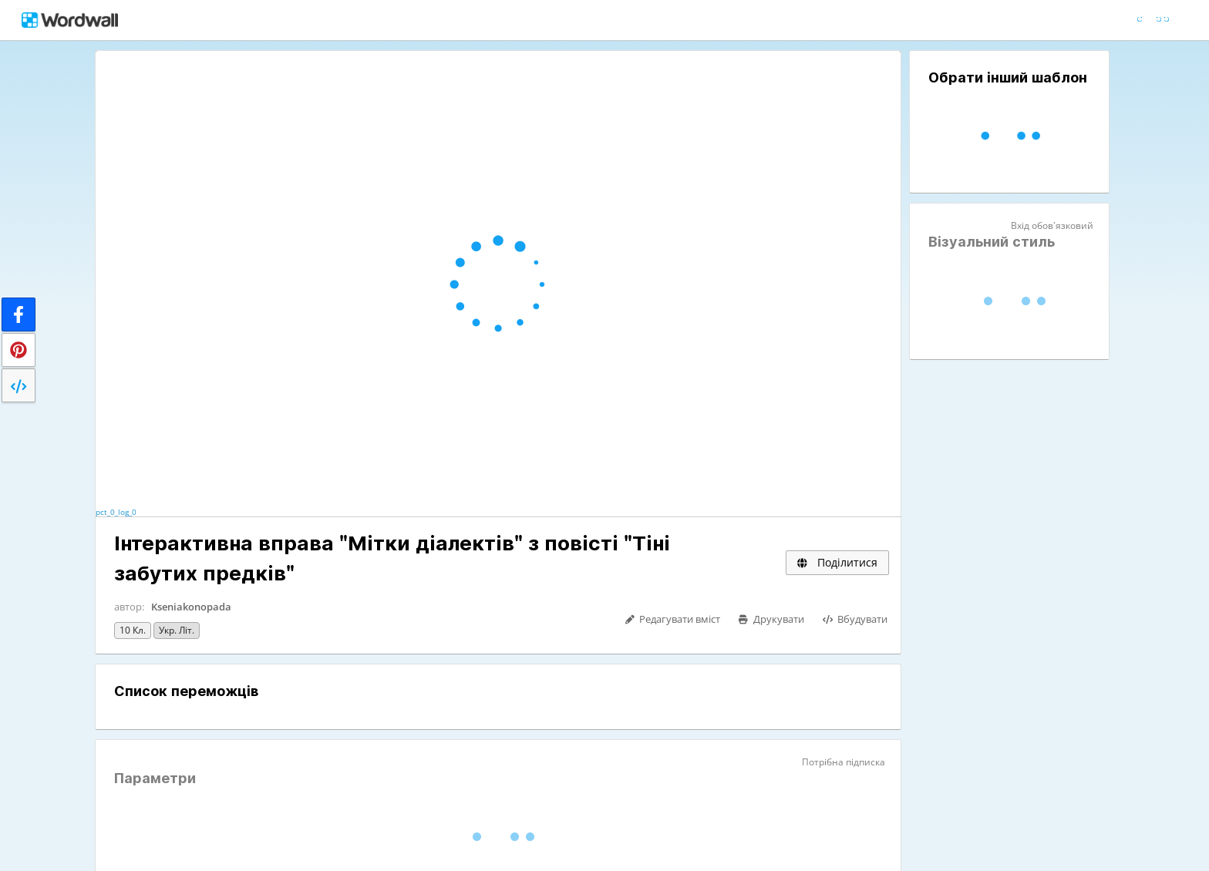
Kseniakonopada (191, 607)
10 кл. (133, 630)
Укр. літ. (176, 630)
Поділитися (837, 562)
